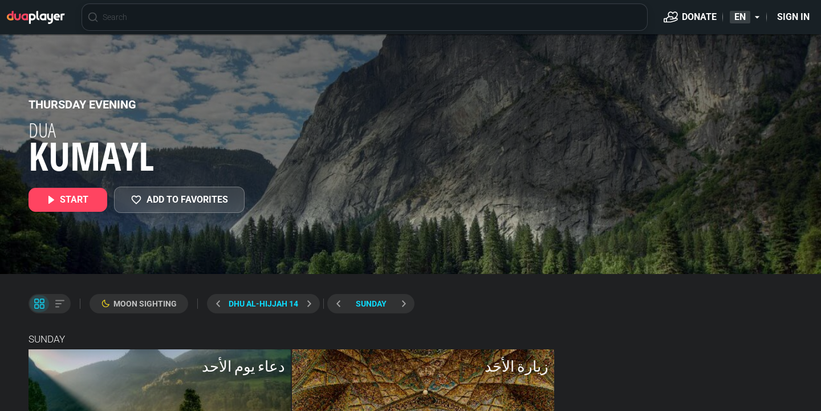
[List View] (60, 303)
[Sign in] (793, 17)
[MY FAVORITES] (179, 200)
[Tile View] (39, 303)
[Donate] (690, 17)
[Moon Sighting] (139, 303)
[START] (68, 200)
